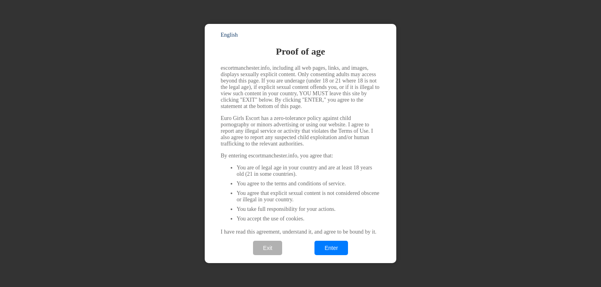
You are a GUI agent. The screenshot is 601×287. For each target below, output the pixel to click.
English (229, 35)
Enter (331, 248)
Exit (267, 248)
